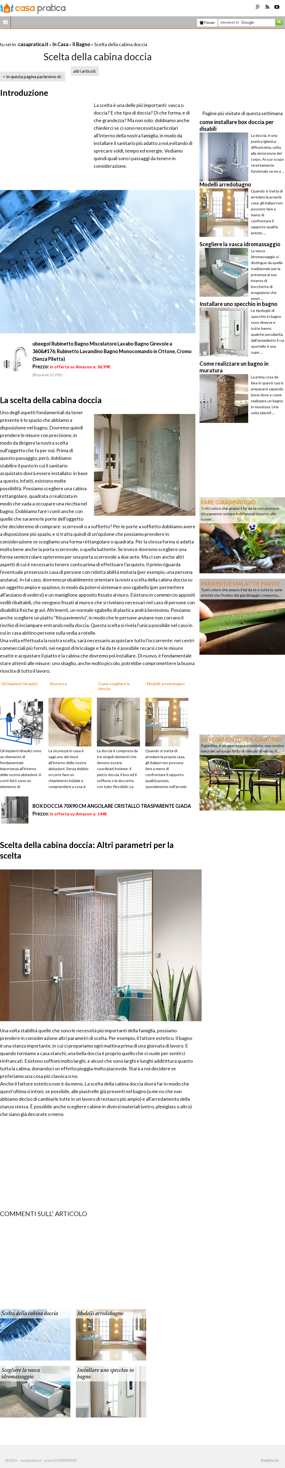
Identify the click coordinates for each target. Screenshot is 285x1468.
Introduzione (24, 92)
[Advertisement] (63, 38)
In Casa (60, 44)
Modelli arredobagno (100, 1314)
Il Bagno (81, 44)
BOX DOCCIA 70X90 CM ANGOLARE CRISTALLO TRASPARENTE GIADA (111, 806)
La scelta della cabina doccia (51, 400)
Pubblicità (269, 1460)
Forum (207, 22)
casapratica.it (33, 44)
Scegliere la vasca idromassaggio (20, 1373)
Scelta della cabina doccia (29, 1314)
